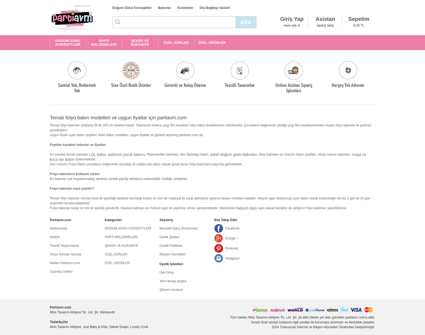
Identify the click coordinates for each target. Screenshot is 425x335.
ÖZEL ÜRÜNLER (212, 43)
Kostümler (185, 8)
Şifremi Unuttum (171, 290)
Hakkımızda (58, 228)
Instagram (232, 258)
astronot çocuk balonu (126, 154)
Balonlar (164, 8)
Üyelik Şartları (169, 237)
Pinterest (231, 248)
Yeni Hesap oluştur (172, 281)
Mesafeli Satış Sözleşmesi (178, 228)
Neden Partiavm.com (65, 263)
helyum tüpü (246, 208)
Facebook (232, 228)
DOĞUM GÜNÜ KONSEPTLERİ (67, 43)
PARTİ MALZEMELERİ (104, 43)
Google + (232, 238)
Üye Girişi (166, 272)
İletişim (55, 237)
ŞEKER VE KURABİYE (140, 43)
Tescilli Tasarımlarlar (64, 246)
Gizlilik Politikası (171, 246)
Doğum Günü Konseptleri (132, 8)
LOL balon (97, 154)
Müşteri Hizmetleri (172, 254)
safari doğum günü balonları (233, 154)
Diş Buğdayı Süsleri (215, 8)
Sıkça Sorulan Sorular (66, 254)
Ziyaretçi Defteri (61, 272)
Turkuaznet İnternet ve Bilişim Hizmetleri (309, 327)
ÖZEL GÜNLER (176, 43)
